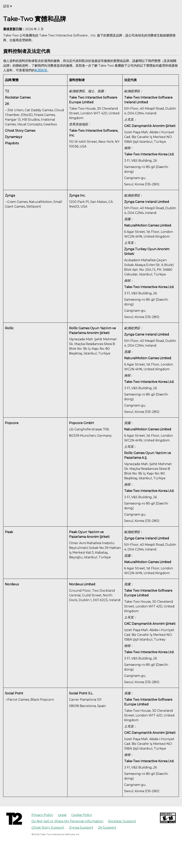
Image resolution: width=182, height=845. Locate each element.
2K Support (107, 827)
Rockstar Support (122, 821)
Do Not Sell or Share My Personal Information (67, 821)
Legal (62, 815)
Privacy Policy (42, 815)
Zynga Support (81, 827)
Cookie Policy (81, 815)
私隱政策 (41, 70)
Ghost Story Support (47, 827)
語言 (7, 6)
